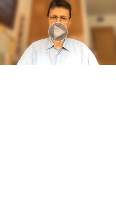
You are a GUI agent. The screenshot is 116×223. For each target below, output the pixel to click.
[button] (58, 32)
